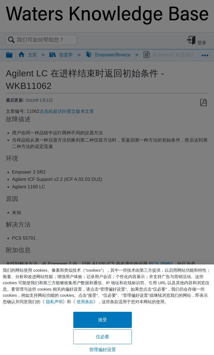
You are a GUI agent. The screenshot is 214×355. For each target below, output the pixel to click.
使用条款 (85, 301)
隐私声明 (54, 301)
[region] (107, 309)
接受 (102, 319)
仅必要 (102, 336)
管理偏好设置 (102, 349)
